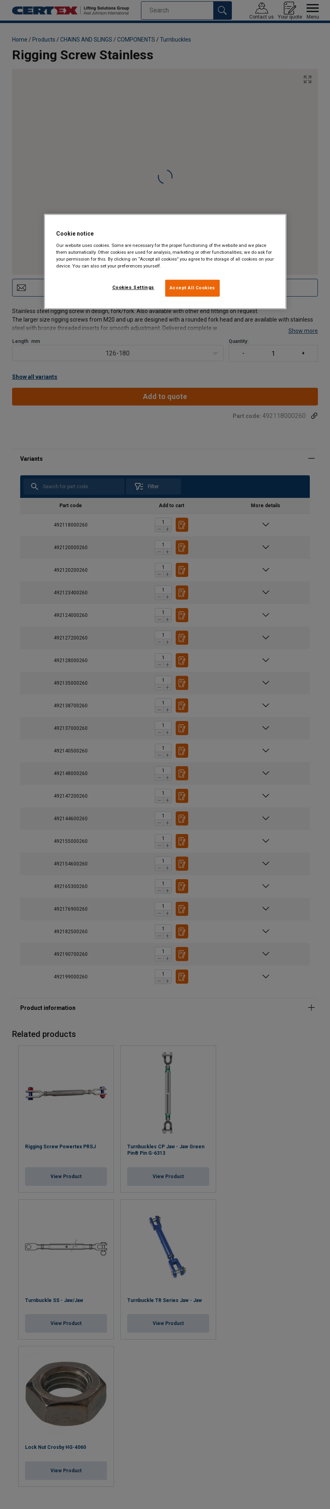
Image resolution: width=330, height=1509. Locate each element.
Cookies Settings (133, 287)
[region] (165, 261)
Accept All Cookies (192, 288)
